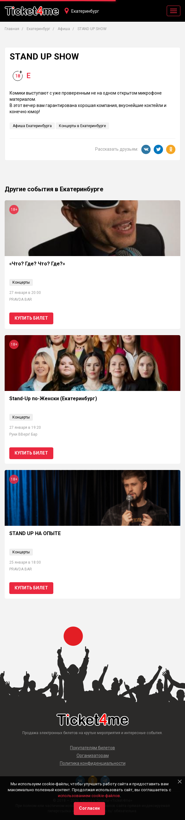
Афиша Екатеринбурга (32, 126)
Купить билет (31, 318)
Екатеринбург (85, 11)
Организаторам (93, 755)
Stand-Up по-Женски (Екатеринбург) (53, 398)
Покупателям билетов (92, 747)
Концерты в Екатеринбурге (82, 126)
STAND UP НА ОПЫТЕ (35, 533)
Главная (12, 29)
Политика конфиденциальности (93, 763)
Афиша (64, 29)
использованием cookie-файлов (89, 795)
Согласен (89, 808)
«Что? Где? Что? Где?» (37, 264)
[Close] (180, 781)
